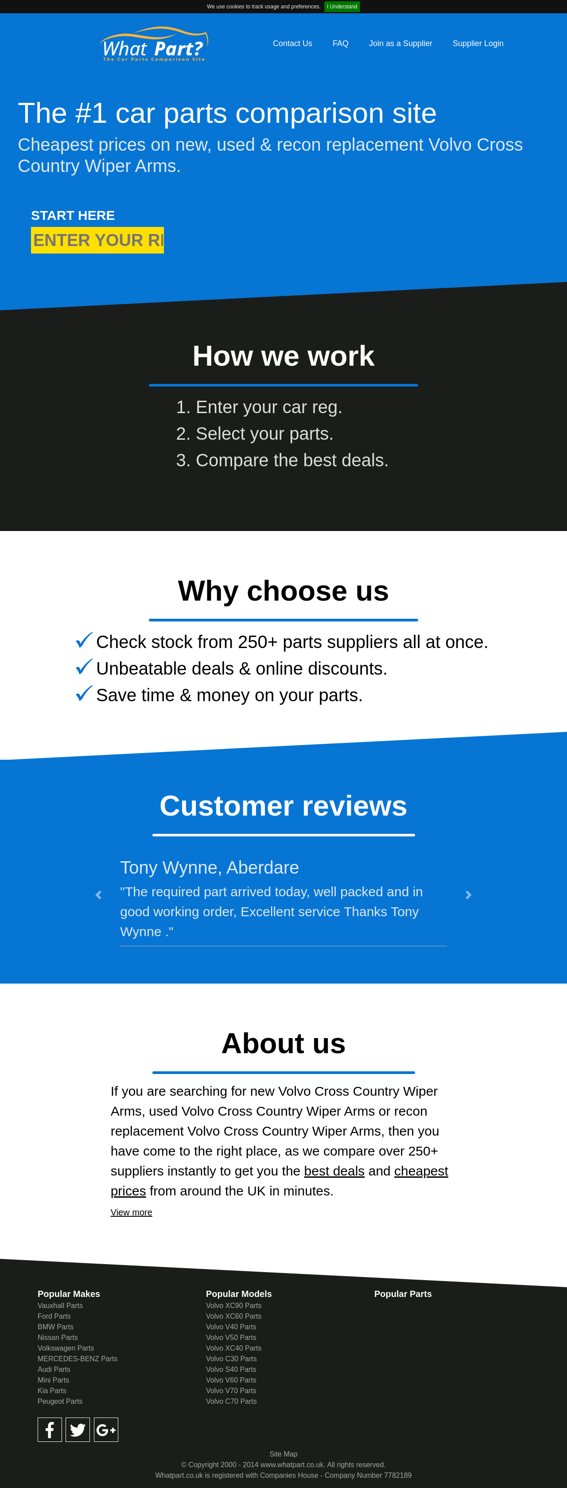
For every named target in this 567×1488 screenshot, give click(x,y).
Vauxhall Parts (60, 1305)
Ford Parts (54, 1316)
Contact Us (292, 43)
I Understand (342, 7)
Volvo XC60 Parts (233, 1316)
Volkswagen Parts (66, 1348)
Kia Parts (52, 1390)
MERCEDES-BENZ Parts (77, 1359)
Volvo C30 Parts (231, 1359)
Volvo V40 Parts (231, 1327)
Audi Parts (54, 1369)
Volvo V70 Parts (231, 1390)
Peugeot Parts (60, 1401)
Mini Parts (53, 1380)
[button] (98, 895)
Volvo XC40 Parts (233, 1348)
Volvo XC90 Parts (233, 1305)
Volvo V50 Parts (231, 1337)
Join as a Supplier (400, 43)
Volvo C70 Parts (231, 1401)
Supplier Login (478, 43)
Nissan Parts (58, 1337)
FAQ (341, 43)
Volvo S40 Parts (231, 1369)
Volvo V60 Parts (231, 1380)
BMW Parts (56, 1327)
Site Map (283, 1454)
